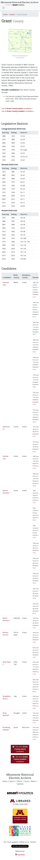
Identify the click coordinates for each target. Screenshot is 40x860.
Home (5, 14)
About (33, 781)
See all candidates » (17, 108)
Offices (19, 781)
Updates (20, 784)
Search (12, 14)
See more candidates (20, 749)
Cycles (26, 781)
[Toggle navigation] (3, 8)
